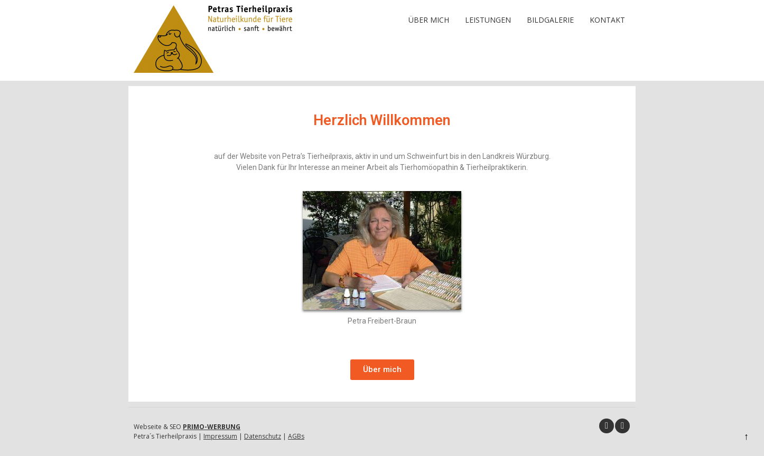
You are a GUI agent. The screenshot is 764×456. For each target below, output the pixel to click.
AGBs (296, 436)
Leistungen (488, 20)
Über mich (428, 20)
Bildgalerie (550, 20)
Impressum (220, 436)
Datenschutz (262, 436)
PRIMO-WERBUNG (211, 426)
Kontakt (607, 20)
